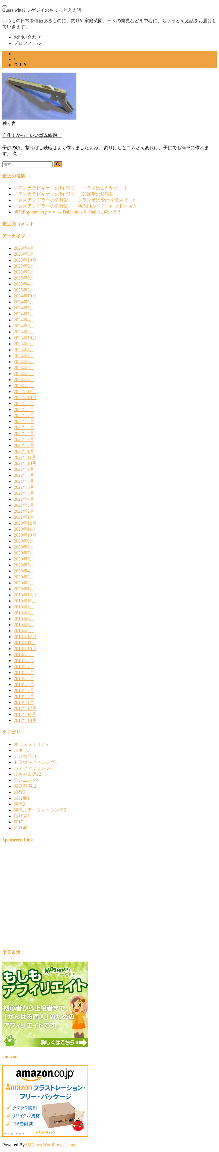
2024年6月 (24, 307)
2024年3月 (24, 325)
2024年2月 (24, 331)
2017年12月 (25, 708)
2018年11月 (25, 642)
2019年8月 (24, 606)
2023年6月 (24, 361)
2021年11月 (25, 457)
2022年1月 (24, 451)
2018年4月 (24, 684)
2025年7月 (24, 272)
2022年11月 (25, 391)
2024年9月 (24, 301)
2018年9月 (24, 654)
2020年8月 (24, 547)
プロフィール (27, 43)
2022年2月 (24, 445)
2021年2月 (24, 511)
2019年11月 (25, 600)
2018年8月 (24, 660)
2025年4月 (24, 284)
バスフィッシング (33, 768)
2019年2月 (24, 630)
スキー (22, 750)
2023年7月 (24, 355)
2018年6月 (24, 672)
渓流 (19, 804)
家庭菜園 (25, 786)
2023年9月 (24, 343)
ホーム (20, 53)
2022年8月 (24, 409)
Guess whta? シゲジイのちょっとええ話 (41, 10)
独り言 (22, 816)
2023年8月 (24, 349)
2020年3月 (24, 576)
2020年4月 (24, 570)
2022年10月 (25, 397)
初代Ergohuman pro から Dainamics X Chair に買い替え (68, 212)
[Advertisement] (109, 899)
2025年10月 (25, 260)
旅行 (19, 792)
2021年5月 (24, 493)
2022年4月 (24, 433)
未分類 (22, 798)
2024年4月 (24, 319)
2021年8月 (24, 475)
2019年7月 (24, 612)
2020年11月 (25, 529)
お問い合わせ (27, 37)
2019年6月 (24, 618)
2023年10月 (25, 337)
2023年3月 (24, 379)
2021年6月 (24, 487)
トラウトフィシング (35, 762)
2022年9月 (24, 403)
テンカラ (25, 756)
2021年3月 (24, 505)
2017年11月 (25, 714)
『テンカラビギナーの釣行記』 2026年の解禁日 (66, 194)
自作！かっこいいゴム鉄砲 (32, 135)
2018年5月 (24, 678)
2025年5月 (24, 278)
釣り (20, 828)
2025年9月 (24, 266)
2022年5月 (24, 427)
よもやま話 (27, 774)
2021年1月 (24, 517)
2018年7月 (24, 666)
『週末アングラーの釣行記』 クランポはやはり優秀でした (75, 200)
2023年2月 (24, 385)
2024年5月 (24, 313)
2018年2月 (24, 696)
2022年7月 (24, 415)
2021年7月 (24, 481)
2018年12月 (25, 636)
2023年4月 (24, 373)
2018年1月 (24, 702)
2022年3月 (24, 439)
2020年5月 (24, 564)
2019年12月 (25, 594)
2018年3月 (24, 690)
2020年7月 (24, 553)
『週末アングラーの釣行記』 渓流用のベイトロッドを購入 (75, 206)
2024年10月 (25, 295)
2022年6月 (24, 421)
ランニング (26, 780)
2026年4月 (24, 248)
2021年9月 (24, 469)
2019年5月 (24, 624)
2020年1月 (24, 588)
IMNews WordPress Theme (51, 1144)
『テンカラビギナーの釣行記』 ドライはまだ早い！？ (71, 188)
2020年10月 (25, 535)
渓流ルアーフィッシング (40, 810)
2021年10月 (25, 463)
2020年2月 (24, 582)
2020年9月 (24, 541)
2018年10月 (25, 648)
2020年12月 (25, 523)
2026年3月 (24, 254)
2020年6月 (24, 559)
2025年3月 (24, 290)
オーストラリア (31, 744)
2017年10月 (25, 720)
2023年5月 (24, 367)
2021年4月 (24, 499)
